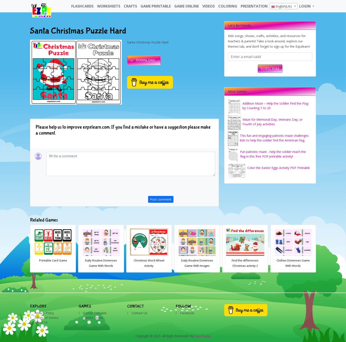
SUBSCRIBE (270, 68)
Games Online (93, 318)
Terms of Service (46, 318)
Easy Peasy (202, 336)
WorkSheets (108, 6)
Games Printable (95, 313)
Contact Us (139, 313)
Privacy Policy (44, 313)
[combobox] (283, 6)
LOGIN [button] (305, 6)
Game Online (186, 6)
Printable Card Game (100, 260)
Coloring (227, 6)
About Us (41, 322)
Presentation (254, 6)
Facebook (187, 313)
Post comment (160, 199)
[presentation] (181, 187)
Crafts (130, 6)
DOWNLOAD (145, 60)
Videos (208, 6)
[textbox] (283, 6)
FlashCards (82, 6)
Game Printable (156, 6)
